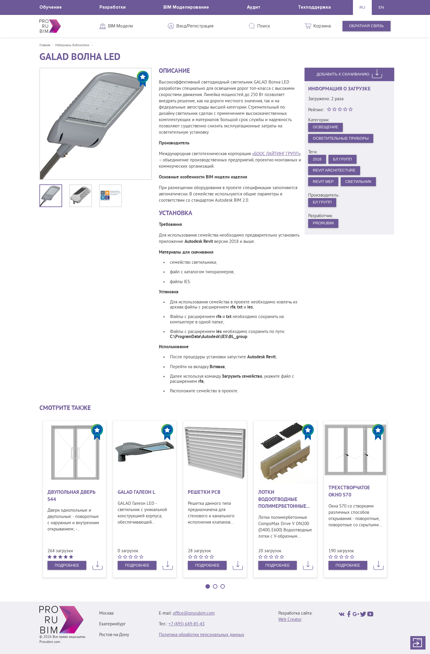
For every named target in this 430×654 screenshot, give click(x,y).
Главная (44, 45)
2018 (317, 159)
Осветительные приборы (341, 138)
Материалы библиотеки (72, 45)
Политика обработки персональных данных (201, 635)
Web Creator (290, 620)
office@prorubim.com (194, 613)
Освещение (325, 127)
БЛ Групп (342, 159)
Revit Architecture (334, 170)
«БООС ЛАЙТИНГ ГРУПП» (276, 154)
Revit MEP (323, 181)
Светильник (358, 181)
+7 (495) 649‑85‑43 (186, 624)
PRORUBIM (323, 223)
